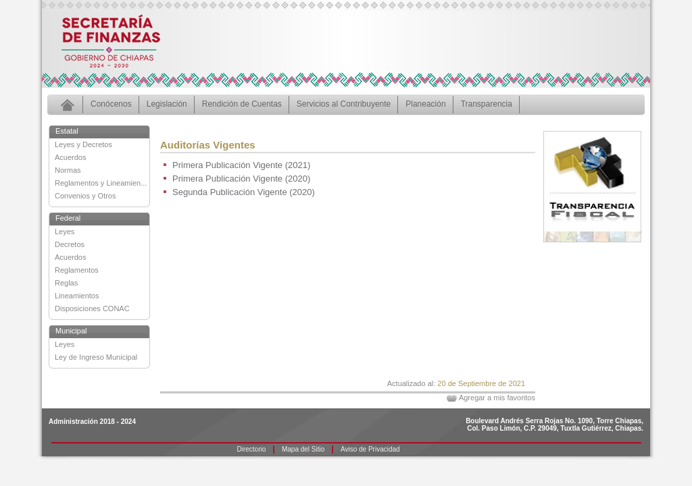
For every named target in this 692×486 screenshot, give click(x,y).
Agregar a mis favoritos (497, 398)
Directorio (251, 449)
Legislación (167, 104)
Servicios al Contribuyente (344, 104)
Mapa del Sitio (303, 449)
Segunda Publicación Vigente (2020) (243, 192)
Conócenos (111, 104)
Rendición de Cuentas (242, 104)
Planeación (425, 104)
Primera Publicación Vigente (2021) (241, 165)
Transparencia (486, 104)
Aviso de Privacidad (370, 449)
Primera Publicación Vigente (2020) (241, 178)
